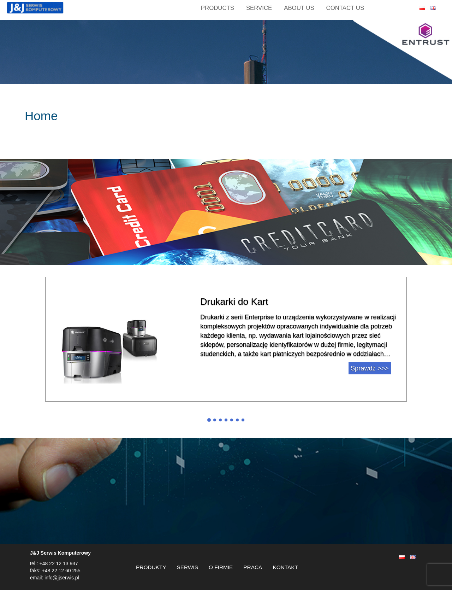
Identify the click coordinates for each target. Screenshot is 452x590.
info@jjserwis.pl (61, 577)
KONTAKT (285, 567)
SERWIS (187, 567)
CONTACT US (345, 8)
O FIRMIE (221, 567)
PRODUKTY (151, 567)
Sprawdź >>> (370, 368)
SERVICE (259, 8)
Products (217, 8)
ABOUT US (299, 8)
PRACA (252, 567)
